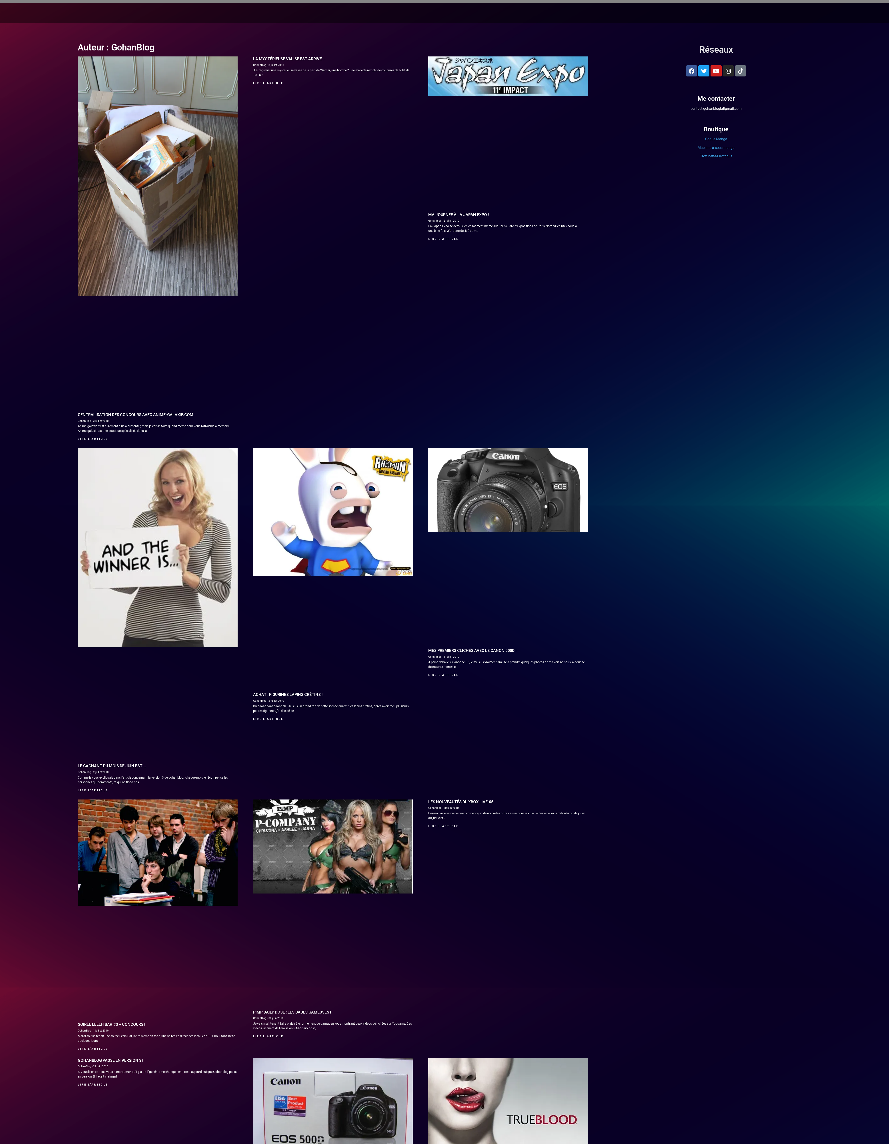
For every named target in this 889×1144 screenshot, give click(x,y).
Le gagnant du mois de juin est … (112, 942)
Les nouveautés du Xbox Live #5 (460, 978)
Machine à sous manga (716, 324)
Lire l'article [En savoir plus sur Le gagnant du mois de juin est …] (93, 966)
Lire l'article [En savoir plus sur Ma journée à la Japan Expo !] (443, 415)
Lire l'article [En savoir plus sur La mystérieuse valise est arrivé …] (268, 259)
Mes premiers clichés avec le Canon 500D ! (472, 826)
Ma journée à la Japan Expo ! (458, 391)
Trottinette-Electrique (716, 332)
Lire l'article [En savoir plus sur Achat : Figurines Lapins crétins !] (268, 895)
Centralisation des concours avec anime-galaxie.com (135, 591)
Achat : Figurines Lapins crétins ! (288, 870)
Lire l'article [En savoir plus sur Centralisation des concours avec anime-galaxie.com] (93, 615)
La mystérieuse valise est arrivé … (289, 235)
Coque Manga (716, 315)
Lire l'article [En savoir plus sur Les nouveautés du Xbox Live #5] (443, 1002)
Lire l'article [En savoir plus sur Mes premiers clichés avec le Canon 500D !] (443, 851)
